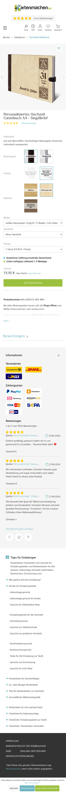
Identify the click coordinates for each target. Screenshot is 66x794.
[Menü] (5, 27)
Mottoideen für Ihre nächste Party (25, 707)
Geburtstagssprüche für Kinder (25, 598)
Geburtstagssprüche (20, 592)
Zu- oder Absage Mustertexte (23, 684)
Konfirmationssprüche (21, 643)
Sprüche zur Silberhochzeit (23, 627)
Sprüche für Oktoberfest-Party (25, 604)
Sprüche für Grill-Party (21, 668)
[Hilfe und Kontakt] (33, 28)
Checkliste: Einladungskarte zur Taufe (28, 719)
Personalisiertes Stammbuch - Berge (32, 435)
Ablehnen (14, 788)
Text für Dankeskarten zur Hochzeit (26, 690)
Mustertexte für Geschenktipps (24, 678)
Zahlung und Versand (33, 751)
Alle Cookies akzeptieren (47, 788)
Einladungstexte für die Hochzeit (26, 614)
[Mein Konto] (40, 28)
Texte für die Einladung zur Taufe (26, 655)
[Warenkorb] (58, 28)
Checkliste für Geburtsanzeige (24, 713)
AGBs (8, 751)
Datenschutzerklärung (20, 756)
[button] (7, 320)
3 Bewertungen (28, 123)
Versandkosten (13, 768)
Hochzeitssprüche (19, 620)
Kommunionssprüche (20, 649)
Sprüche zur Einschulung (22, 662)
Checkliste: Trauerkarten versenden (26, 725)
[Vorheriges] (2, 77)
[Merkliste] (48, 28)
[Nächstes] (64, 77)
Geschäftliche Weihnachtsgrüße (24, 697)
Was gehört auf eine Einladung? (25, 579)
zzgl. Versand (34, 273)
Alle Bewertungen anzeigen (19, 528)
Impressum (12, 740)
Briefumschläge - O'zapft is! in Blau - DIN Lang (37, 496)
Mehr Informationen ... (33, 783)
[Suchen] (26, 27)
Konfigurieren (27, 788)
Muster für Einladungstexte (22, 585)
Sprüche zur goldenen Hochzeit (26, 633)
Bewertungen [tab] (16, 336)
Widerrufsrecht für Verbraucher (26, 745)
